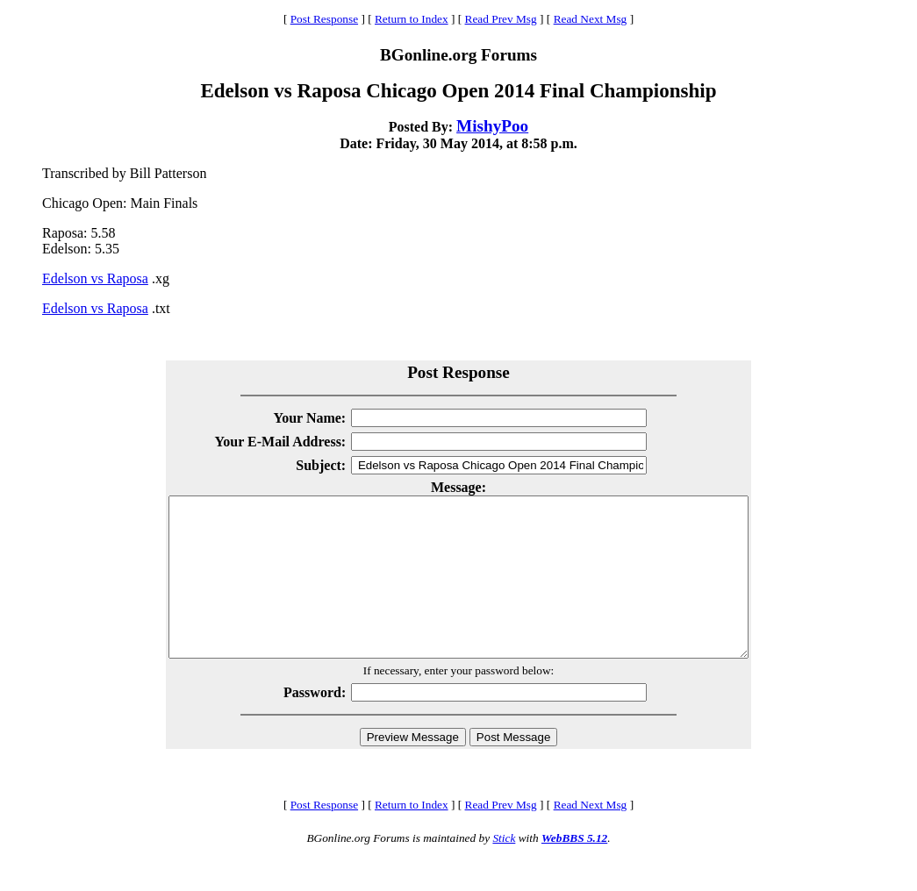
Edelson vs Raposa (95, 278)
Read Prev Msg (501, 18)
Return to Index (411, 18)
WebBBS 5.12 (574, 869)
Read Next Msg (590, 18)
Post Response (324, 18)
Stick (503, 869)
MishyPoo (492, 126)
